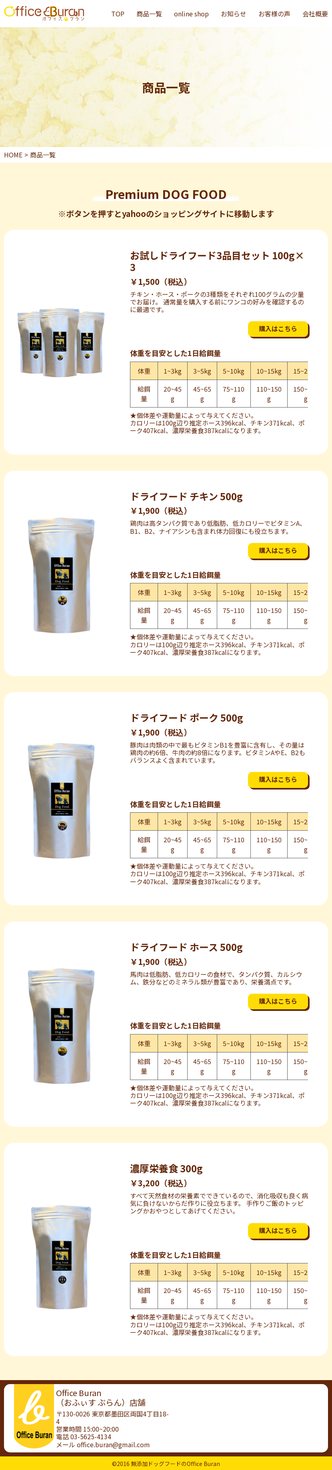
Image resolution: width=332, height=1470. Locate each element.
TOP (117, 13)
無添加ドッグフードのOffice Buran (175, 1464)
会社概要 (315, 13)
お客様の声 (274, 13)
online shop (191, 13)
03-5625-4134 (90, 1436)
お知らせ (233, 13)
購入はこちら (278, 328)
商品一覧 (149, 13)
